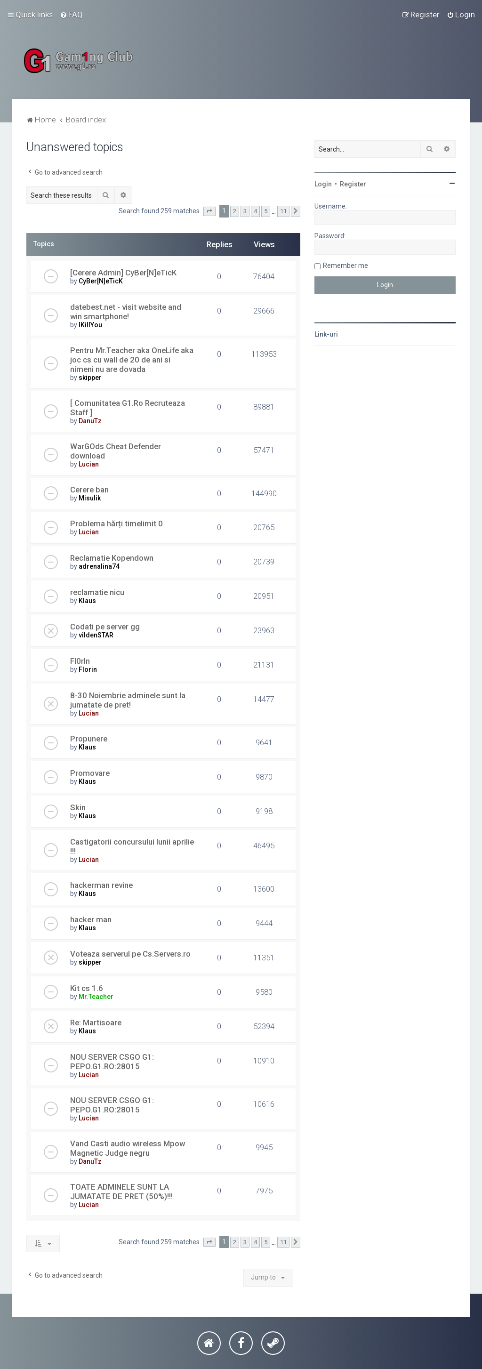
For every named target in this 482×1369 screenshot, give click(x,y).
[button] (209, 211)
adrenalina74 (99, 566)
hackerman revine (101, 885)
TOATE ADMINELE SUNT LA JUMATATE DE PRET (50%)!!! (121, 1191)
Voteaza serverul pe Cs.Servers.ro (130, 953)
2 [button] (234, 211)
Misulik (90, 498)
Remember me (345, 265)
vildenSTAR (96, 635)
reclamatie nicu (97, 592)
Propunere (88, 738)
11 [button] (283, 211)
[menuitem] (71, 14)
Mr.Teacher (96, 996)
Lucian (89, 464)
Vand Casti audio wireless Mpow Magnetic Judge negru (127, 1148)
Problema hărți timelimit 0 (116, 523)
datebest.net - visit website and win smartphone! (125, 311)
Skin (78, 807)
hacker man (91, 919)
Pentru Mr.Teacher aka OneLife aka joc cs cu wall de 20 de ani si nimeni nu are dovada (131, 360)
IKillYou (90, 325)
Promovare (90, 773)
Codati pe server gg (105, 626)
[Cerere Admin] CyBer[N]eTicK (123, 272)
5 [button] (265, 211)
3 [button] (245, 211)
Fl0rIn (80, 661)
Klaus (87, 600)
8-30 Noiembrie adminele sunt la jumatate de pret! (127, 700)
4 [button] (255, 211)
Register (353, 184)
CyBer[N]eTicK (101, 281)
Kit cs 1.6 (86, 988)
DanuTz (90, 421)
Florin (88, 669)
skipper (90, 377)
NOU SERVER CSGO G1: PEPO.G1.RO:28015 (112, 1061)
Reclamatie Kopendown (111, 558)
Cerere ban (89, 489)
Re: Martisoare (95, 1022)
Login (323, 184)
